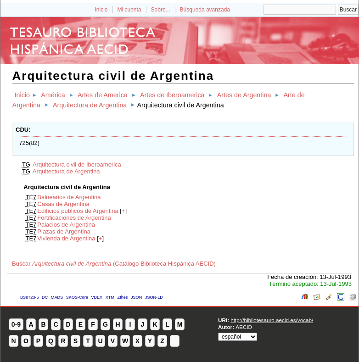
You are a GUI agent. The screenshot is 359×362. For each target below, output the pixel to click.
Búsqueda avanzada (205, 9)
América (53, 95)
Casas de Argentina (63, 203)
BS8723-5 (29, 297)
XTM (110, 297)
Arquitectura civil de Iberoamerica (77, 164)
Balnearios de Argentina (69, 197)
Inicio (101, 9)
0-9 (16, 324)
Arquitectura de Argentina (90, 105)
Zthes (123, 297)
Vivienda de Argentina (66, 238)
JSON (136, 297)
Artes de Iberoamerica (172, 95)
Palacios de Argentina (66, 224)
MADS (57, 297)
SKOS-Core (77, 297)
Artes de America (103, 95)
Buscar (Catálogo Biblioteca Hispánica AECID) (114, 263)
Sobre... (160, 9)
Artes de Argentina (244, 95)
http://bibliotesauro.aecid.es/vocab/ (271, 320)
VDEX (96, 297)
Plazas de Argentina (63, 231)
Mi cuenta (129, 9)
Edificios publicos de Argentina (77, 210)
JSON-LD (154, 297)
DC (45, 297)
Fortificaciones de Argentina (74, 217)
